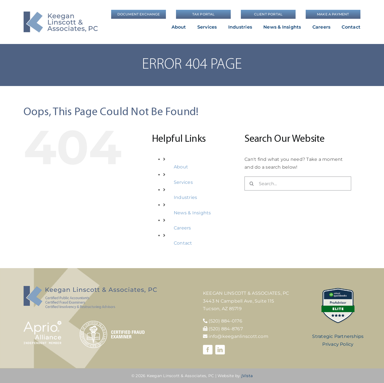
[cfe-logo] (112, 323)
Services (183, 182)
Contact (183, 243)
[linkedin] (220, 349)
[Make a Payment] (333, 14)
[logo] (61, 13)
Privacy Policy (337, 344)
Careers (182, 228)
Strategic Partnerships (338, 336)
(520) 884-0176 (225, 321)
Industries (185, 197)
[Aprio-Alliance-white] (42, 323)
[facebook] (207, 349)
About (181, 167)
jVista (247, 375)
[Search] (251, 184)
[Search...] (297, 184)
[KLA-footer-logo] (90, 288)
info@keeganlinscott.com (235, 336)
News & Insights (192, 212)
